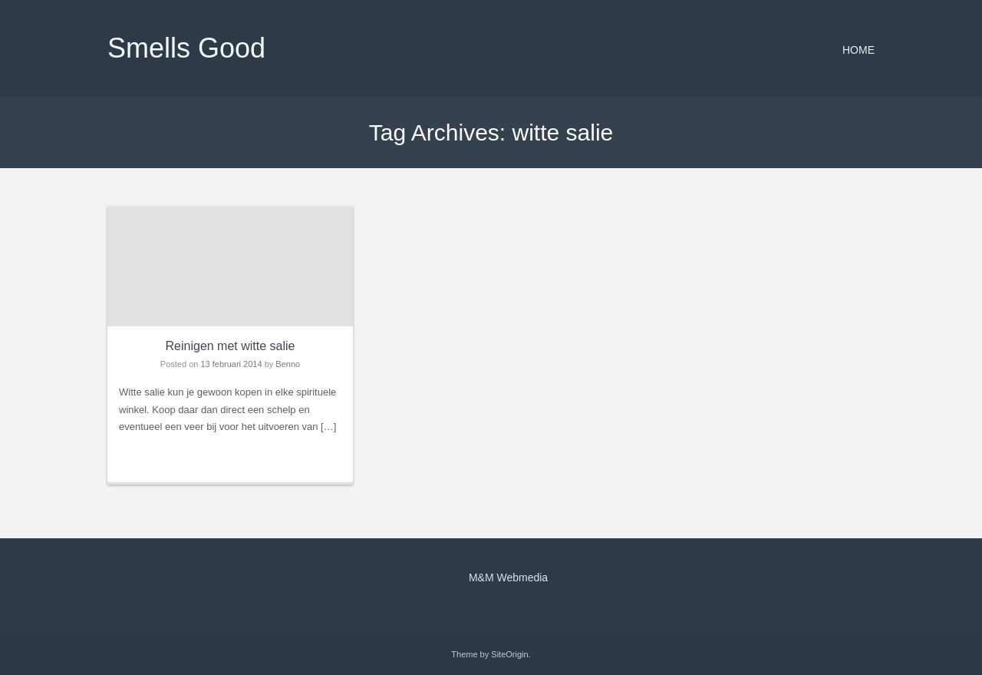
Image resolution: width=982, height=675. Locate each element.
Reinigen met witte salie (230, 345)
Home (858, 50)
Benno (287, 364)
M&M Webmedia (508, 577)
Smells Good (186, 48)
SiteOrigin (509, 654)
